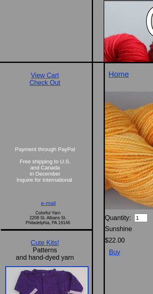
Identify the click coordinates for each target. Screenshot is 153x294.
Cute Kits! (45, 242)
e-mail (48, 203)
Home (119, 74)
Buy (114, 252)
